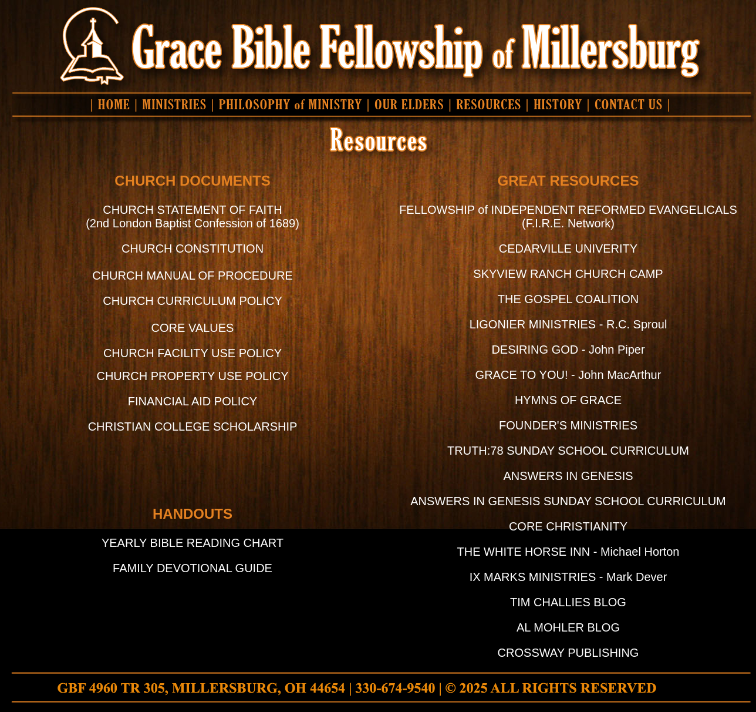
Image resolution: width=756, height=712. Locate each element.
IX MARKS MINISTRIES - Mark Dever (568, 576)
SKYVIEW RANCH (524, 273)
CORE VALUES (192, 327)
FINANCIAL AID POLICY (192, 401)
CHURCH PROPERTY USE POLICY (192, 376)
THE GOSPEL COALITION (568, 299)
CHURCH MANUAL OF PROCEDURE (192, 275)
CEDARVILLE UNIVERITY (568, 248)
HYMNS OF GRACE (568, 400)
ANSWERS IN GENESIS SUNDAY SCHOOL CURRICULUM (568, 501)
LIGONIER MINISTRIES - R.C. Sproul (568, 324)
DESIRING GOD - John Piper (567, 349)
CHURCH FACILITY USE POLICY (192, 353)
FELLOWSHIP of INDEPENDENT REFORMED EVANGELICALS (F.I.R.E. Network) (568, 216)
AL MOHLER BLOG (568, 627)
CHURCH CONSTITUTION (193, 248)
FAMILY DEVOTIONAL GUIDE (192, 568)
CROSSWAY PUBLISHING (568, 652)
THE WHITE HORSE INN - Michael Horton (568, 551)
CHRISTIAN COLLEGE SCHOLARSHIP (193, 426)
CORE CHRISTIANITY (568, 526)
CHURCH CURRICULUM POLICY (192, 300)
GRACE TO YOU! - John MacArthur (568, 374)
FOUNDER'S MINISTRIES (568, 425)
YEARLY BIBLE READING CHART (193, 542)
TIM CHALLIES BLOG (568, 602)
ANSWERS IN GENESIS (568, 475)
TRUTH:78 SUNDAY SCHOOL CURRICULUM (568, 450)
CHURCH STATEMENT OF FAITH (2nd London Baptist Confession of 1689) (192, 216)
